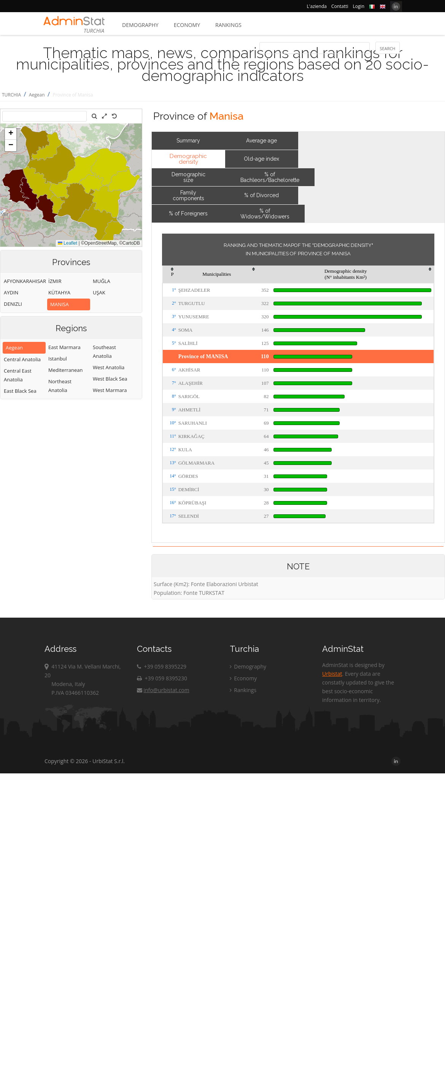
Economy (187, 24)
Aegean (37, 95)
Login (358, 6)
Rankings (228, 24)
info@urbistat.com (163, 690)
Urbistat (332, 673)
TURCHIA (11, 95)
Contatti (339, 6)
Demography (140, 24)
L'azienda (317, 6)
